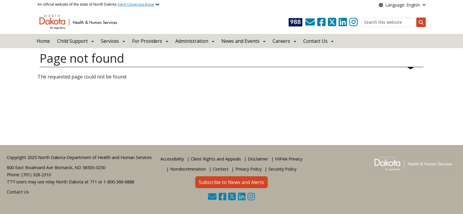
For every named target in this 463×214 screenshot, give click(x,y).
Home (43, 41)
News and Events (240, 41)
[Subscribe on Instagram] (353, 22)
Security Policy (282, 169)
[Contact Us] (310, 22)
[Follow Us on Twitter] (332, 22)
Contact (221, 169)
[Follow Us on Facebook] (321, 22)
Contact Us (18, 192)
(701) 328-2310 (36, 174)
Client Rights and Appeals (216, 159)
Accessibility (172, 159)
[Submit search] (421, 22)
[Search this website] (388, 22)
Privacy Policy (248, 169)
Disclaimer (258, 159)
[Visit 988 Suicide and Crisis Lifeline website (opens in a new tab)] (295, 22)
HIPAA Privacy (288, 159)
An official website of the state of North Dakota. (95, 4)
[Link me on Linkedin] (343, 22)
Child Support (72, 41)
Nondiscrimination (188, 169)
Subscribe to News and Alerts (231, 182)
